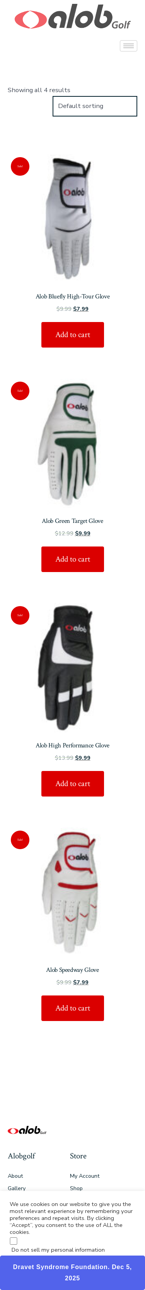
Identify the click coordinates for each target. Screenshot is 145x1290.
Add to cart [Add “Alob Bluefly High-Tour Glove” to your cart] (72, 334)
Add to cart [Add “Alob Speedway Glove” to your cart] (72, 1008)
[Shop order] (95, 106)
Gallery (17, 1188)
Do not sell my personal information (58, 1249)
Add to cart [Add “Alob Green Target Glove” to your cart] (72, 559)
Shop (76, 1188)
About (15, 1176)
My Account (84, 1176)
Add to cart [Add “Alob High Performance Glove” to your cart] (72, 783)
